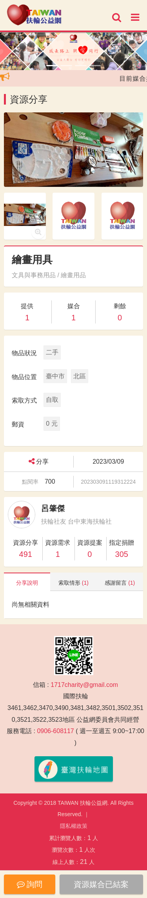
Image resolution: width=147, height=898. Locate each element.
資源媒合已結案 (101, 884)
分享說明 (27, 583)
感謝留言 (120, 583)
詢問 (30, 884)
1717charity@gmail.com (84, 684)
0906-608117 (55, 731)
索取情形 (73, 583)
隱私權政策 (73, 826)
